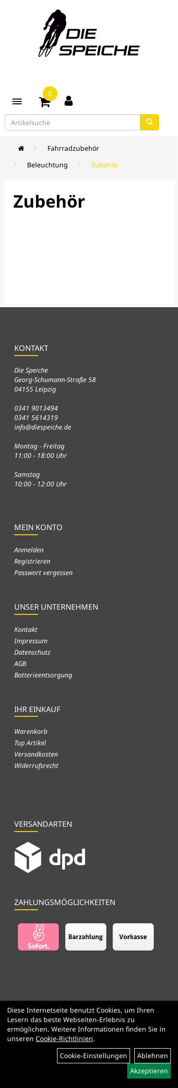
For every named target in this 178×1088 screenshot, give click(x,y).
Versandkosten (36, 754)
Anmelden (29, 549)
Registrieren (32, 561)
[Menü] (17, 101)
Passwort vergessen (43, 572)
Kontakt (25, 629)
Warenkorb (30, 731)
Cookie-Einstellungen (93, 1055)
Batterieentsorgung (43, 674)
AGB (20, 663)
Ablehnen (152, 1055)
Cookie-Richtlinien (64, 1038)
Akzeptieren (149, 1070)
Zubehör (104, 164)
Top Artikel (30, 742)
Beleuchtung (47, 164)
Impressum (30, 640)
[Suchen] (149, 122)
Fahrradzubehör (73, 148)
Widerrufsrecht (36, 765)
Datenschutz (32, 652)
